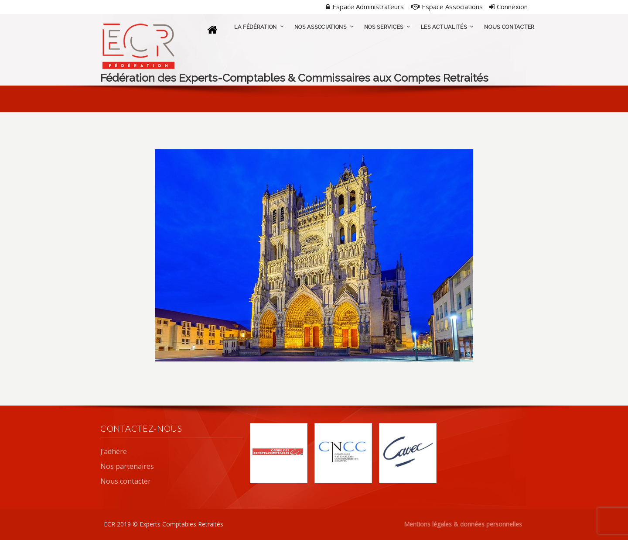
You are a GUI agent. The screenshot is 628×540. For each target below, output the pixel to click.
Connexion (508, 6)
